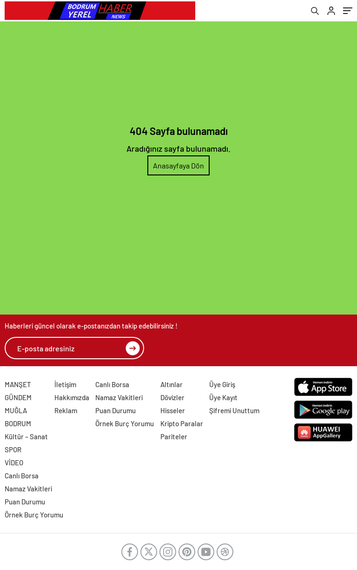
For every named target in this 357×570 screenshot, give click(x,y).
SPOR (13, 449)
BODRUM (18, 423)
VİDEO (14, 462)
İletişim (65, 384)
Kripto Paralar (181, 423)
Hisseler (172, 410)
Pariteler (173, 436)
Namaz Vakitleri (119, 397)
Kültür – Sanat (26, 436)
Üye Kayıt (223, 397)
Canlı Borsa (112, 384)
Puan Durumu (115, 410)
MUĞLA (16, 410)
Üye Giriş (222, 384)
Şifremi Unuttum (234, 410)
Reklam (65, 410)
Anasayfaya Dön (178, 165)
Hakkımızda (71, 397)
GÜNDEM (18, 397)
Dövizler (172, 397)
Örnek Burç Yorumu (124, 423)
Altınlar (171, 384)
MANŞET (18, 384)
